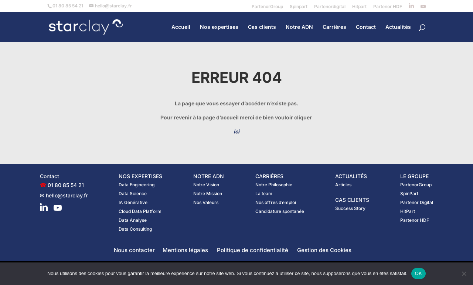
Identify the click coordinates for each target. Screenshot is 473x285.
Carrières (334, 27)
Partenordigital (330, 6)
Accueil (180, 27)
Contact (366, 27)
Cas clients (262, 27)
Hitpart (359, 6)
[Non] (463, 273)
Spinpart (298, 6)
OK (418, 273)
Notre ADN (299, 27)
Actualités (398, 27)
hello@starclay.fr (67, 195)
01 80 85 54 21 (66, 185)
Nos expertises (219, 27)
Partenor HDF (387, 6)
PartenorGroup (267, 6)
